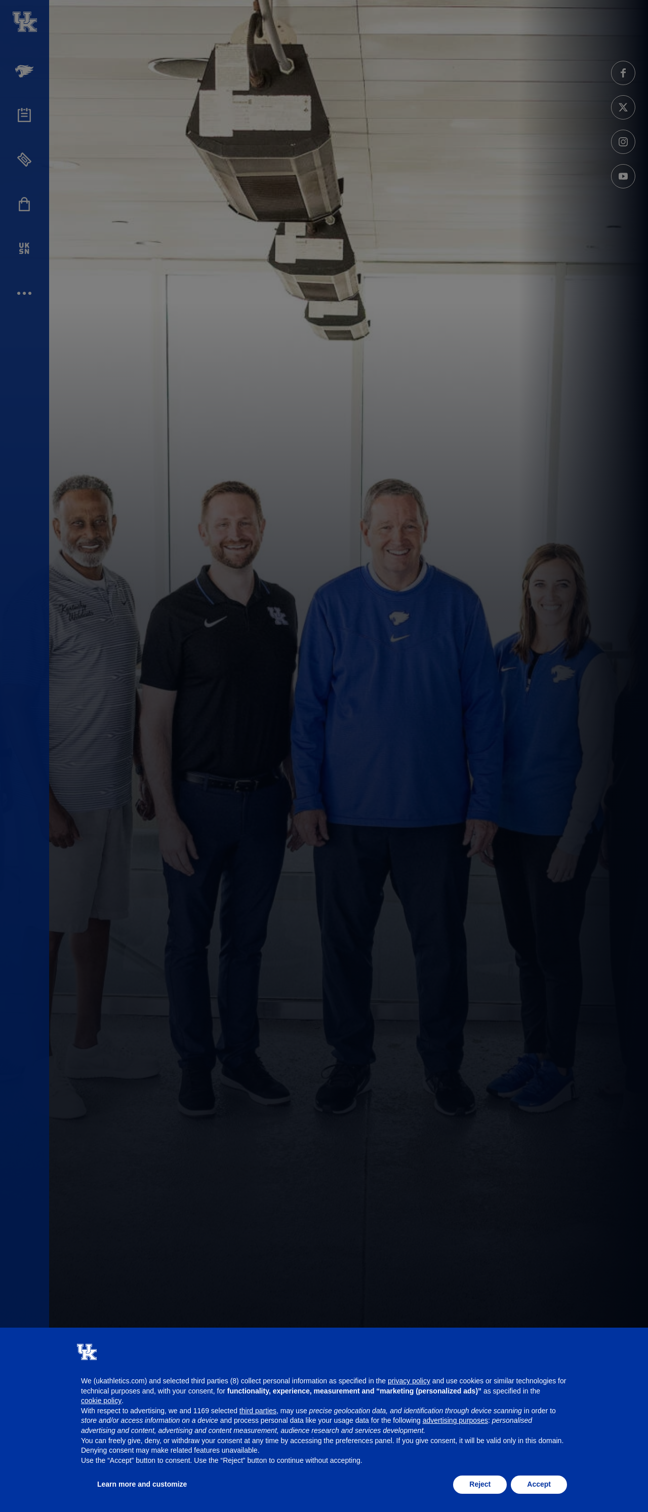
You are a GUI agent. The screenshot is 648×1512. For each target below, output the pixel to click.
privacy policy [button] (409, 1381)
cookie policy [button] (101, 1401)
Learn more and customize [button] (142, 1484)
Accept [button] (539, 1484)
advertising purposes (455, 1420)
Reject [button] (480, 1484)
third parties (257, 1411)
